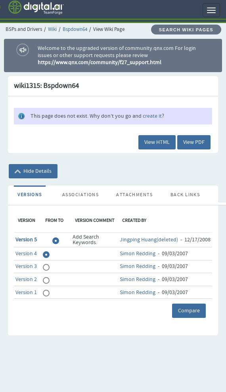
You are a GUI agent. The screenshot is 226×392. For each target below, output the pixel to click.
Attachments (134, 195)
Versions (29, 195)
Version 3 (26, 266)
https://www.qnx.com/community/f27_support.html (99, 62)
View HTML (157, 142)
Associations (80, 195)
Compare (189, 310)
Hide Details (33, 171)
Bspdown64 (75, 29)
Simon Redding (137, 253)
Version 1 (26, 292)
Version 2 (26, 279)
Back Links (185, 195)
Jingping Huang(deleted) (149, 239)
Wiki (52, 29)
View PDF (194, 142)
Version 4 (26, 253)
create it (152, 116)
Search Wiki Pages (186, 29)
